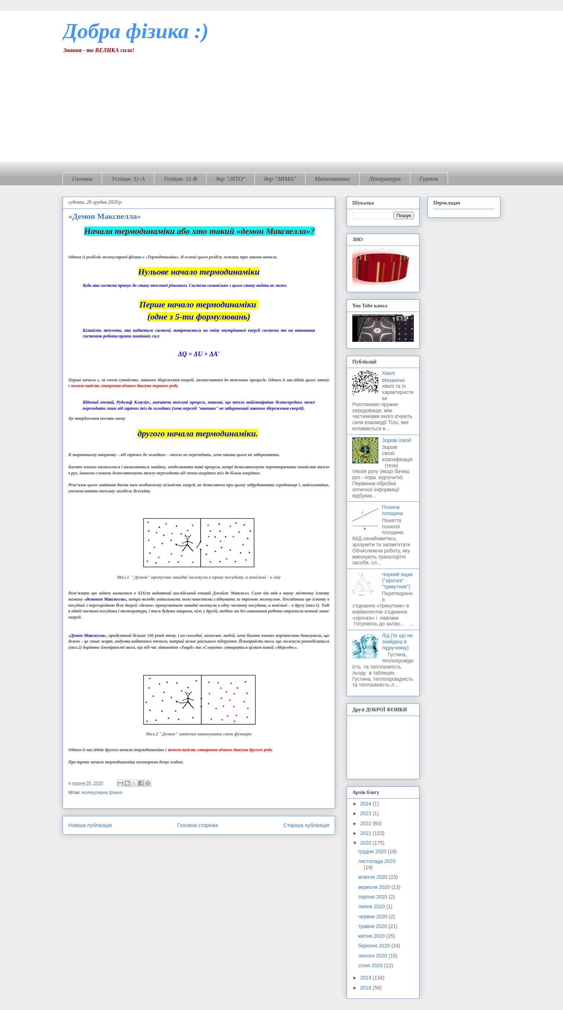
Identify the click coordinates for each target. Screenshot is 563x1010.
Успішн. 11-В (180, 178)
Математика (332, 178)
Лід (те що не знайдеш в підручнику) (397, 642)
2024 (366, 804)
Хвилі (388, 373)
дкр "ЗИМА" (280, 178)
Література (384, 178)
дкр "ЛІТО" (231, 178)
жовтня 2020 (373, 877)
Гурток (428, 178)
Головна (82, 178)
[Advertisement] (281, 107)
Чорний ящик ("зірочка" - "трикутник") (397, 580)
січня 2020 (371, 965)
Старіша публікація (306, 825)
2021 (366, 833)
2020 (366, 843)
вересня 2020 (375, 887)
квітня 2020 (372, 936)
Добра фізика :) (136, 31)
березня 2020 (375, 946)
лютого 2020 (373, 956)
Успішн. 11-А (128, 178)
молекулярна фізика (102, 792)
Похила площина (392, 510)
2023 (366, 813)
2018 (366, 988)
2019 (366, 978)
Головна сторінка (197, 825)
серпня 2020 (373, 897)
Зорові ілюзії (396, 440)
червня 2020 (373, 916)
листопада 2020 (376, 861)
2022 (366, 823)
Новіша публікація (90, 825)
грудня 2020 (373, 851)
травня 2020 (373, 926)
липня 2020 (372, 906)
